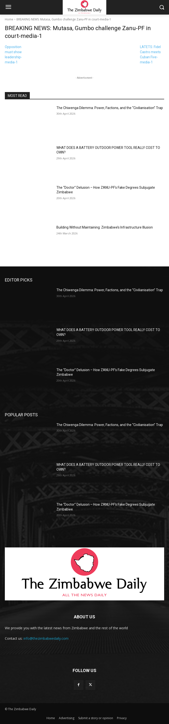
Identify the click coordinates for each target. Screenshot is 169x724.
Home (9, 19)
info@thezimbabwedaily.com (46, 638)
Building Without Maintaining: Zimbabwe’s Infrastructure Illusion (104, 227)
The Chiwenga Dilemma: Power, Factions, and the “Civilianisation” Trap (109, 108)
